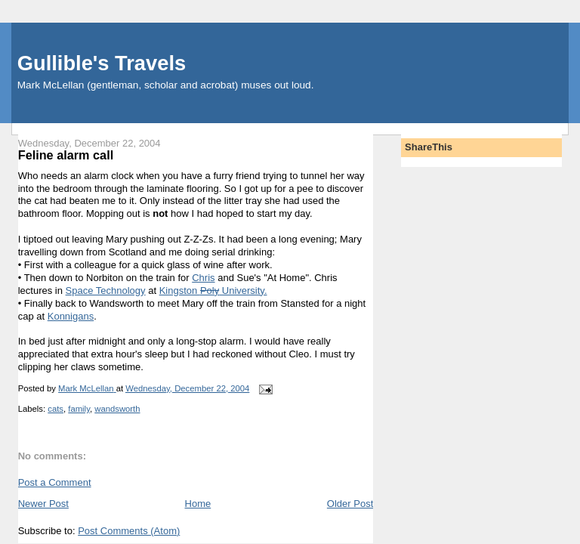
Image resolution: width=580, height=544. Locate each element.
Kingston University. (213, 290)
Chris (203, 277)
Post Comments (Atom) (129, 530)
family (79, 408)
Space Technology (106, 290)
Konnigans (71, 316)
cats (55, 408)
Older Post (350, 503)
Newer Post (43, 503)
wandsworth (117, 408)
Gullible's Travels (101, 63)
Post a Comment (54, 482)
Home (198, 503)
